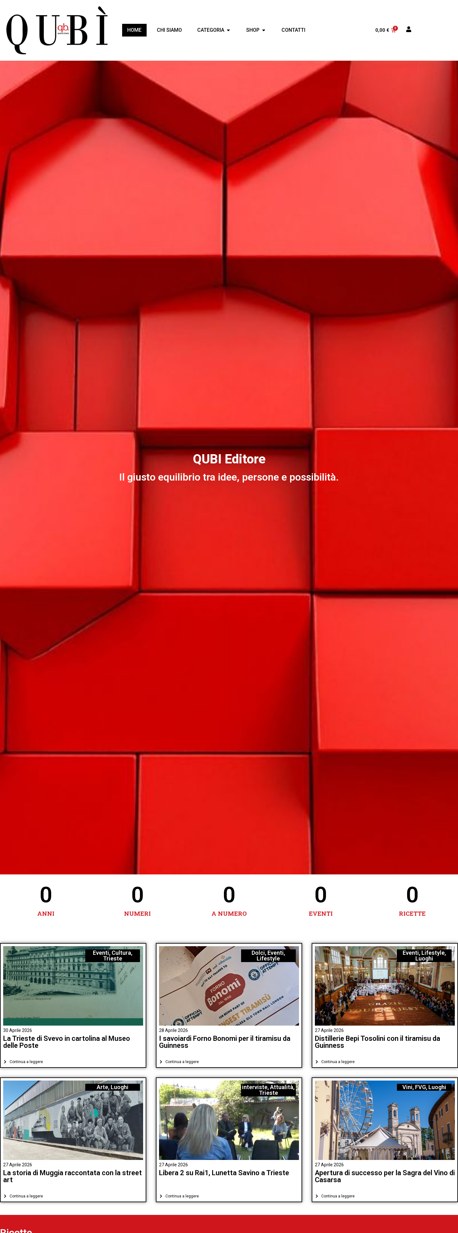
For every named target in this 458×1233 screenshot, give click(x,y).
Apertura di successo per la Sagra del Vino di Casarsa (385, 1176)
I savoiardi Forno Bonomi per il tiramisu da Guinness (224, 1041)
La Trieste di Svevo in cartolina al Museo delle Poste (66, 1041)
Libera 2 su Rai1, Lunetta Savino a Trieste (224, 1173)
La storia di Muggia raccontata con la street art (72, 1176)
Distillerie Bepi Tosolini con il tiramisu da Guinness (377, 1041)
